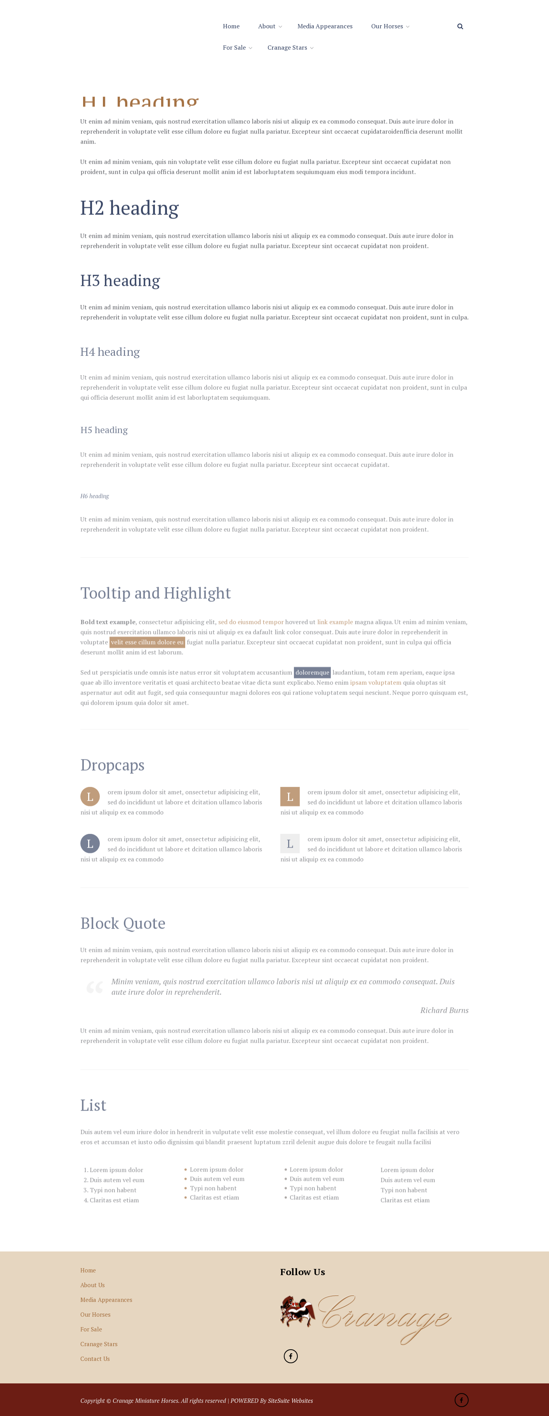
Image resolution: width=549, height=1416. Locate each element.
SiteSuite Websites (290, 1400)
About (267, 26)
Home (231, 26)
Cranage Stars (287, 47)
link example (335, 626)
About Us (92, 1285)
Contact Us (95, 1358)
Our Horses (387, 26)
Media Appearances (325, 26)
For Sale (234, 47)
